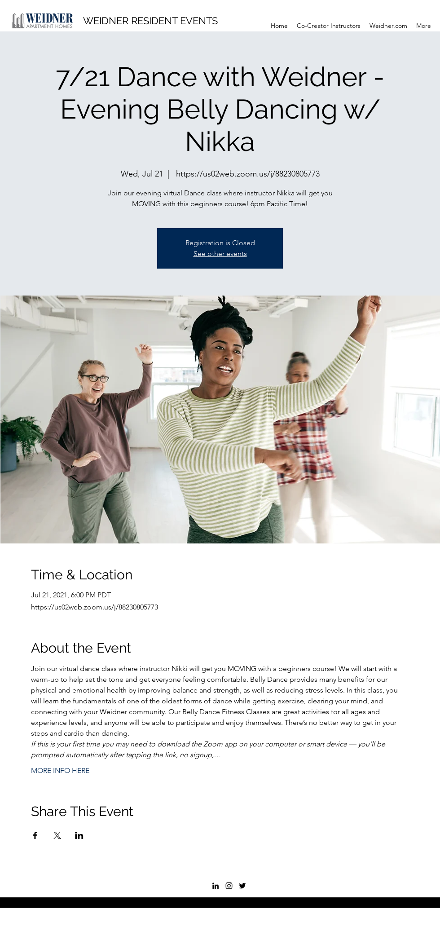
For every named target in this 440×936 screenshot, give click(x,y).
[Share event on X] (57, 835)
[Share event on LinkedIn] (79, 835)
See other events (220, 253)
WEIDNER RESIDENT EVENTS (150, 20)
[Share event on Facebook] (35, 835)
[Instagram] (228, 885)
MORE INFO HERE (60, 770)
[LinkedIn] (215, 885)
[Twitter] (242, 885)
